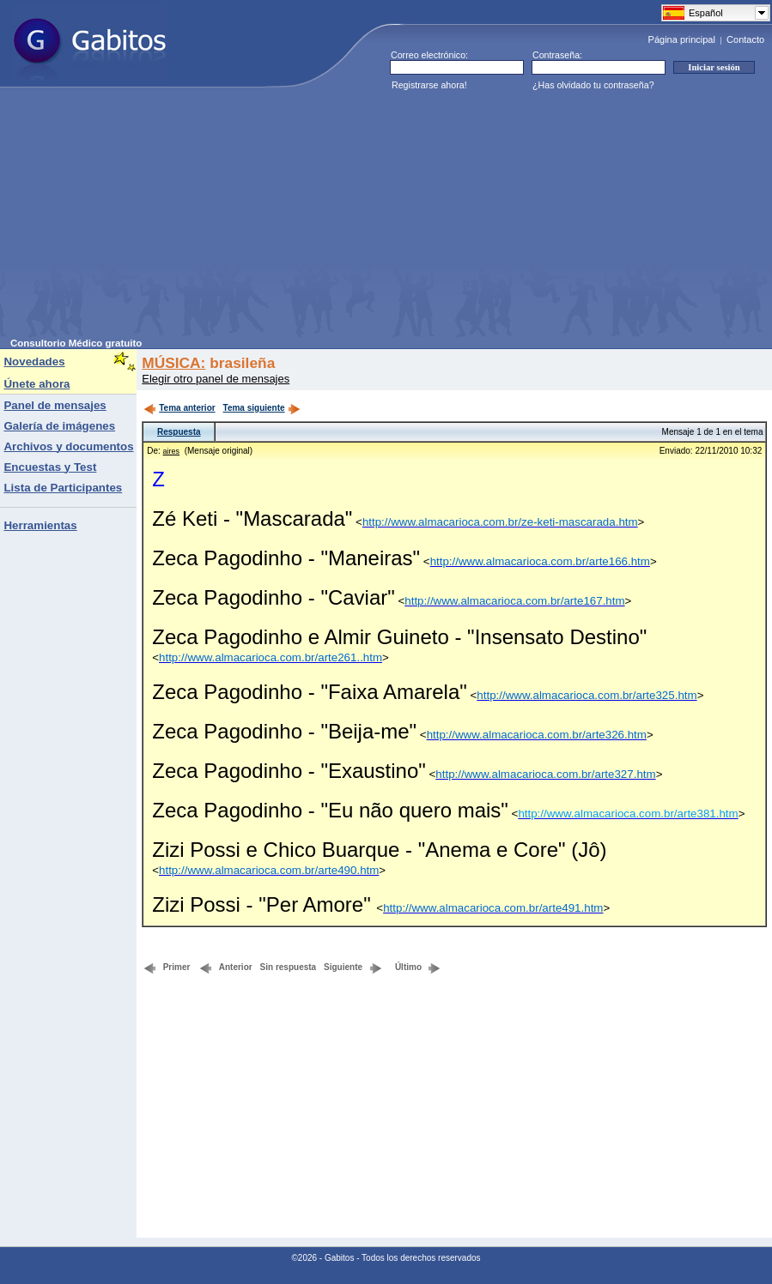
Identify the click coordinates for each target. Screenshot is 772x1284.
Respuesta (179, 432)
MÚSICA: (173, 362)
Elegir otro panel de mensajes (215, 378)
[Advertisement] (231, 218)
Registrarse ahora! (429, 85)
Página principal (681, 39)
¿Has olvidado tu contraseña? (593, 85)
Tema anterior (179, 408)
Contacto (745, 39)
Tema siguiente (262, 408)
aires (171, 451)
